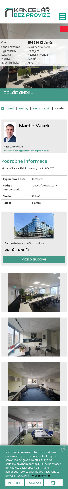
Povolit (15, 483)
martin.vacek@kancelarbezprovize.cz (27, 150)
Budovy (23, 108)
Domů (10, 108)
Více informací (41, 475)
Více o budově (34, 259)
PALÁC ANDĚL (41, 108)
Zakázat (34, 483)
